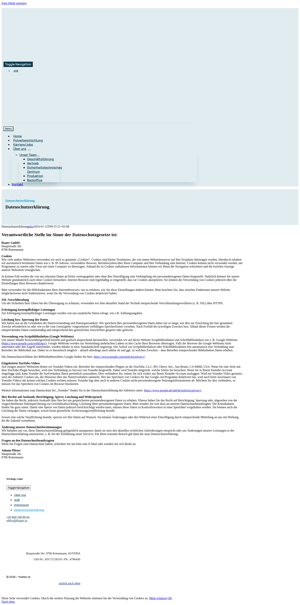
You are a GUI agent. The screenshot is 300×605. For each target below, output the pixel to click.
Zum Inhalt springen (14, 3)
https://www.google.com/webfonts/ (24, 343)
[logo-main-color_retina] (47, 35)
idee (30, 226)
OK (170, 598)
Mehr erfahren (158, 598)
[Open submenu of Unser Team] (38, 156)
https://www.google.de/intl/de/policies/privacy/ (173, 390)
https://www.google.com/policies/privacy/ (119, 356)
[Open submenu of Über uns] (29, 150)
